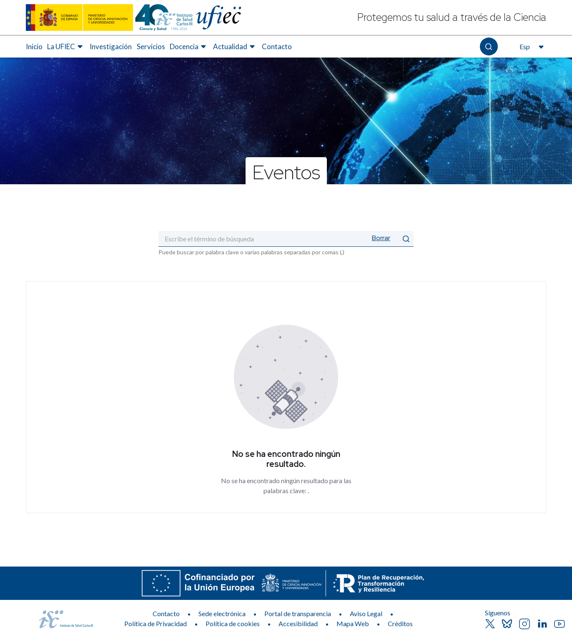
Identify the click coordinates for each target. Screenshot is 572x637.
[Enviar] (406, 238)
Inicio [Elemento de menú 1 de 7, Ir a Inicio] (34, 46)
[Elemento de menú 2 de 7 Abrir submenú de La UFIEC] (66, 46)
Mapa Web (352, 623)
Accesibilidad (298, 623)
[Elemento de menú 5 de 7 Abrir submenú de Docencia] (189, 46)
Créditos (400, 623)
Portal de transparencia (297, 613)
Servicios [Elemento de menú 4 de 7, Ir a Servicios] (151, 46)
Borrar (381, 237)
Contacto (166, 613)
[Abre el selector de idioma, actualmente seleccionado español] (530, 47)
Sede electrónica (222, 613)
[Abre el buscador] (489, 46)
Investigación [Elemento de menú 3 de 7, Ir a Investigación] (111, 46)
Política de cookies (233, 623)
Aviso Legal (366, 613)
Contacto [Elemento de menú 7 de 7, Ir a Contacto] (277, 46)
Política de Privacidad (155, 623)
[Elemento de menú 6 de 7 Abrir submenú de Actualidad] (235, 46)
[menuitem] (34, 46)
